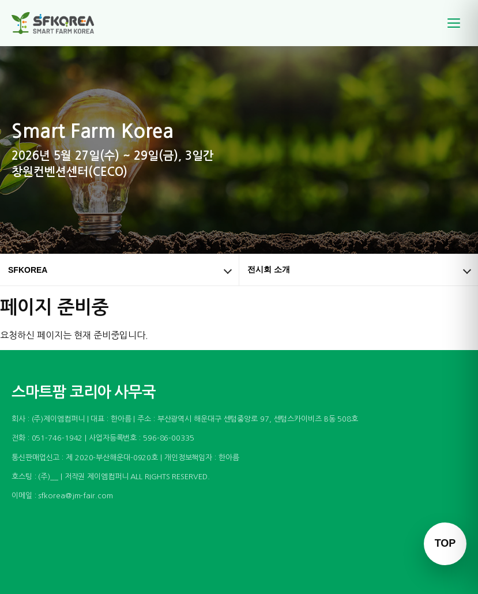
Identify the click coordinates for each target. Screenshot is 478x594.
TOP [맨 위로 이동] (445, 543)
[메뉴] (453, 23)
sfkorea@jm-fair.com (75, 495)
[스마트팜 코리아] (60, 23)
